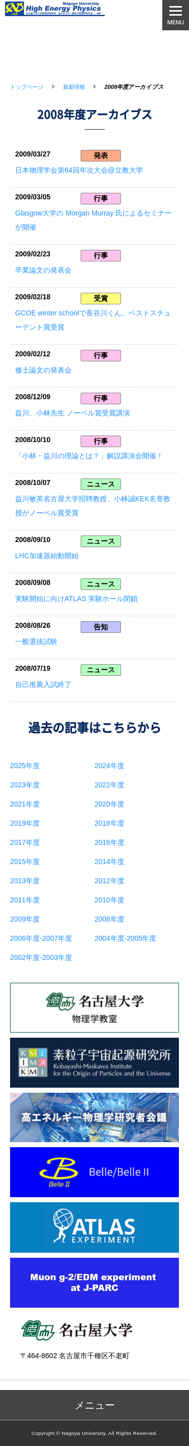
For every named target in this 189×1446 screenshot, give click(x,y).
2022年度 (109, 785)
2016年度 (109, 842)
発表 (101, 155)
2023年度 (25, 785)
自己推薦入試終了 (43, 684)
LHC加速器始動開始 (47, 556)
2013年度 (25, 881)
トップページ (26, 87)
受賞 (101, 298)
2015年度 (25, 862)
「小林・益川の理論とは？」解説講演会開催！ (89, 456)
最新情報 (74, 87)
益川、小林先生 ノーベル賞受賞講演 (72, 413)
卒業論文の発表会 (43, 270)
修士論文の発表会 (43, 370)
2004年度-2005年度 (126, 938)
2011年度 (25, 900)
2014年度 (109, 862)
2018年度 (109, 823)
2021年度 (25, 804)
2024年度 (109, 766)
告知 (101, 627)
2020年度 (109, 804)
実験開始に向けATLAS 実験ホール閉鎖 (76, 599)
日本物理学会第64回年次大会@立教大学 (79, 170)
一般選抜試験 (36, 641)
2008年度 (109, 919)
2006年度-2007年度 (41, 938)
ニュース (101, 484)
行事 (101, 198)
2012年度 (109, 881)
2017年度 (25, 842)
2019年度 (25, 823)
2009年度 (25, 919)
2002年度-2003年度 (41, 957)
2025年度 (25, 766)
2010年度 (109, 900)
